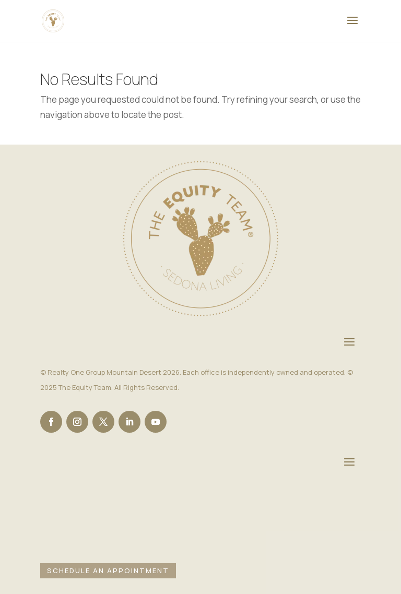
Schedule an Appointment (108, 570)
